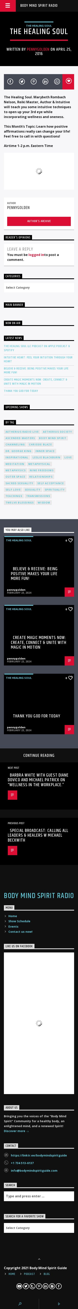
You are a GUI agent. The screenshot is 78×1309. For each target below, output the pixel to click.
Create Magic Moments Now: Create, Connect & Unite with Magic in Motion (35, 381)
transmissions (38, 496)
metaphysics (16, 470)
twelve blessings (20, 502)
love (68, 457)
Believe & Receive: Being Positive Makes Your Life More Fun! (36, 370)
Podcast (29, 1274)
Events (13, 926)
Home (12, 916)
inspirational (17, 457)
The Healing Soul (39, 26)
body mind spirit (52, 438)
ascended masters (20, 438)
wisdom (44, 502)
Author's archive (39, 221)
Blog (47, 1274)
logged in (36, 254)
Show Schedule (19, 921)
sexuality (33, 489)
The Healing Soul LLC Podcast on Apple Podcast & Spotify (37, 348)
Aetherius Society (57, 432)
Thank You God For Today (21, 391)
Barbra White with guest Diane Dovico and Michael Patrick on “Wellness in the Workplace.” (38, 780)
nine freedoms (42, 470)
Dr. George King (18, 451)
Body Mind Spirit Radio (39, 6)
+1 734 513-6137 (22, 1163)
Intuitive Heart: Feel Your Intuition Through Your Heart (38, 359)
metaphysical (39, 464)
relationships (41, 476)
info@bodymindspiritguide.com (34, 1170)
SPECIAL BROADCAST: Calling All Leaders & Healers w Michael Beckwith (38, 835)
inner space (45, 451)
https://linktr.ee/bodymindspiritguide (39, 1155)
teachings (14, 496)
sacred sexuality (19, 483)
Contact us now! (20, 932)
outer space (15, 476)
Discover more (16, 1131)
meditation (15, 464)
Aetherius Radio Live (22, 432)
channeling (15, 444)
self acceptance (50, 483)
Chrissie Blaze (40, 444)
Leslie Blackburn (46, 457)
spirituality (55, 489)
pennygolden (38, 49)
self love (13, 489)
